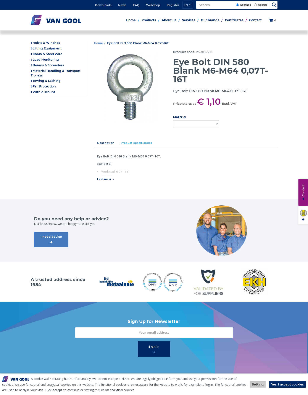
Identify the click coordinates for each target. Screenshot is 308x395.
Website (263, 5)
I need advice (51, 237)
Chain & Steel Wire (47, 54)
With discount (44, 92)
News (122, 5)
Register (173, 5)
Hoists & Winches (46, 43)
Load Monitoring (46, 60)
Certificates (234, 20)
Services (188, 20)
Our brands (210, 20)
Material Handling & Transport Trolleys (56, 73)
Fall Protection (44, 86)
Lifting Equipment (47, 48)
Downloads (103, 5)
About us (169, 20)
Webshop (153, 5)
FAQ (136, 5)
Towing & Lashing (47, 81)
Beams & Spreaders (48, 65)
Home (131, 20)
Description (105, 142)
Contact (255, 20)
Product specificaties (136, 142)
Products (149, 20)
